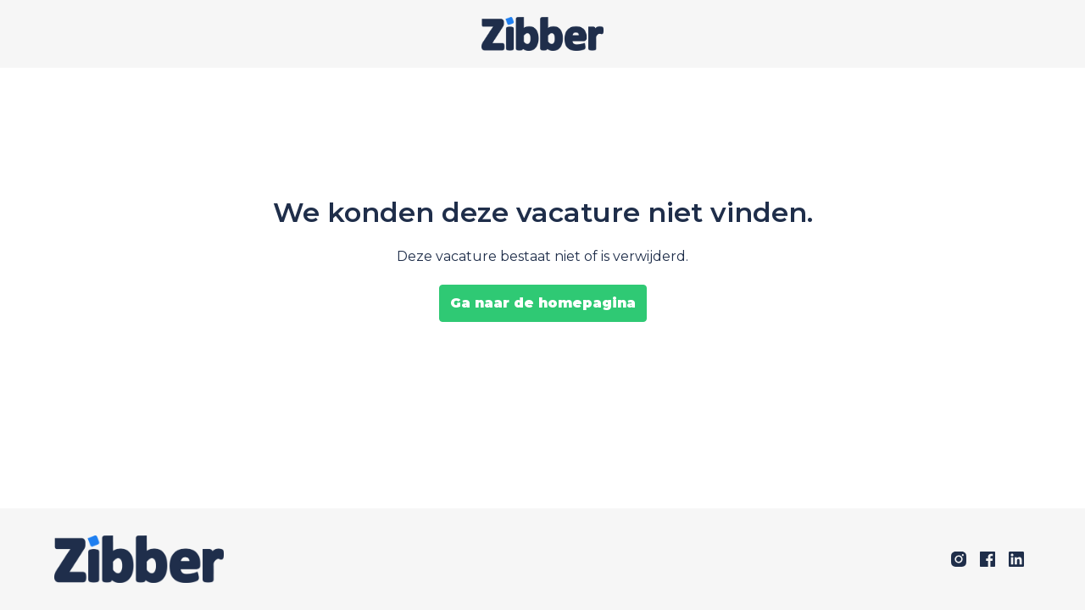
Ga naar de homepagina (543, 303)
